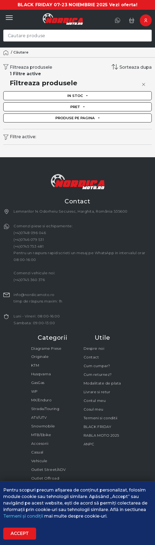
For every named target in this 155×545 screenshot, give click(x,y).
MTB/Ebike (41, 435)
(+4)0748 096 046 (30, 233)
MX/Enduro (41, 400)
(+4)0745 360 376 (29, 280)
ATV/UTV (39, 417)
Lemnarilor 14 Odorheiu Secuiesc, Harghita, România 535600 (71, 211)
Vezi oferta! (123, 4)
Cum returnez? (98, 374)
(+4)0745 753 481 (28, 246)
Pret (75, 107)
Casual (37, 452)
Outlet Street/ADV (48, 469)
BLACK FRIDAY (97, 426)
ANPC (89, 444)
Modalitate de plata (102, 383)
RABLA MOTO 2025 (101, 435)
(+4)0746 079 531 (29, 239)
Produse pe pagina (75, 118)
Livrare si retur (97, 392)
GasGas (38, 382)
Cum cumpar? (97, 366)
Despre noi (94, 348)
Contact (91, 357)
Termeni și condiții (23, 516)
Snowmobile (43, 426)
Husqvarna (41, 374)
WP (34, 391)
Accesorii (40, 443)
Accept (20, 533)
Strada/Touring (45, 409)
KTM (35, 365)
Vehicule (39, 461)
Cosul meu (93, 409)
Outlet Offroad (45, 478)
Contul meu (95, 400)
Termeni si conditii (101, 418)
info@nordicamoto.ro (34, 294)
